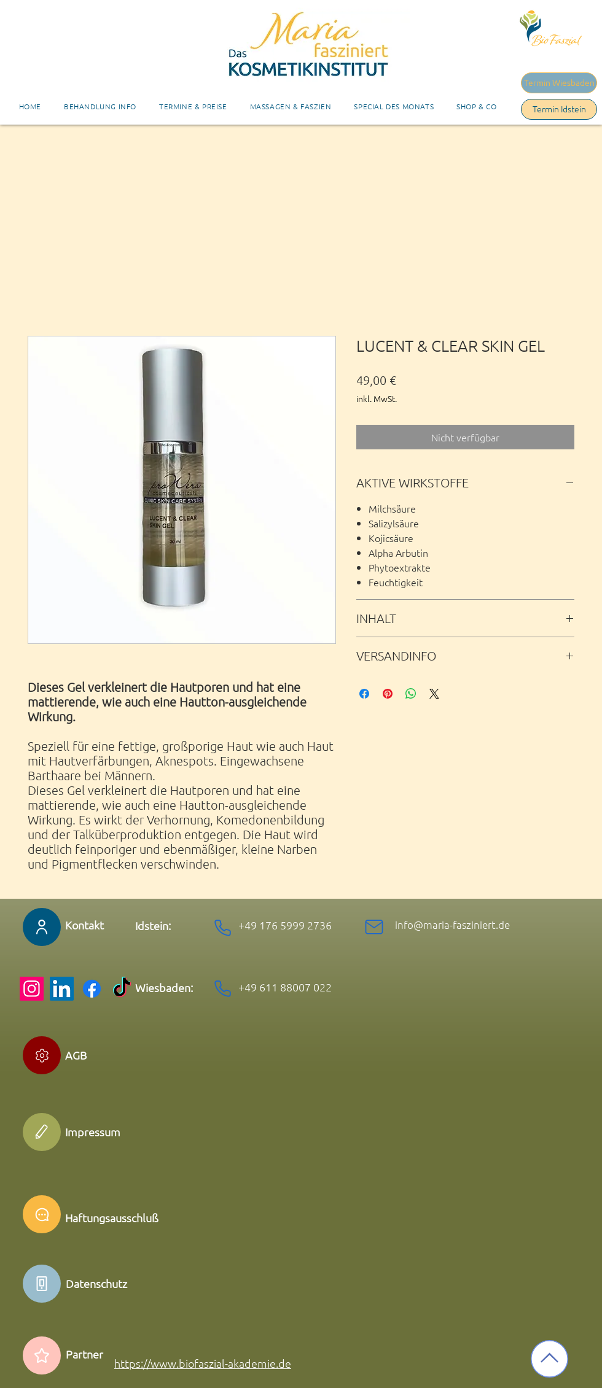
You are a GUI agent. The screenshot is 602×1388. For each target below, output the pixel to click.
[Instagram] (32, 989)
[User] (42, 927)
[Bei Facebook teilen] (364, 693)
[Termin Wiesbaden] (559, 82)
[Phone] (222, 927)
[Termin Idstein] (559, 109)
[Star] (42, 1355)
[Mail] (374, 927)
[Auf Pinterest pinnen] (387, 693)
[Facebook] (92, 989)
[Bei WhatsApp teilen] (411, 693)
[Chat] (42, 1214)
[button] (192, 106)
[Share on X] (434, 693)
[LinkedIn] (62, 989)
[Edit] (42, 1055)
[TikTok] (122, 989)
